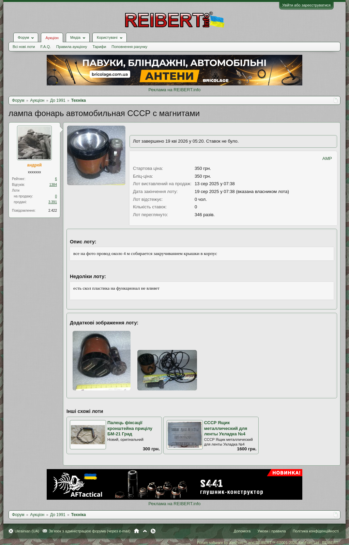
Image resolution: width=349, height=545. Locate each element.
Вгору (144, 531)
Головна (136, 531)
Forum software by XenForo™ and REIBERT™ (268, 543)
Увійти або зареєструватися (306, 5)
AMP (327, 158)
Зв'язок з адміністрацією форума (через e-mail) (90, 531)
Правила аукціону (71, 47)
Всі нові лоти (24, 47)
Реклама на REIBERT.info (174, 89)
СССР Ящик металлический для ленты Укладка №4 (225, 428)
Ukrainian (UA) (27, 531)
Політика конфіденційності (316, 531)
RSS (153, 531)
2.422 (52, 210)
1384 (53, 185)
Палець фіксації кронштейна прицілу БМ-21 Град (129, 428)
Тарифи (99, 47)
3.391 (52, 202)
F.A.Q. (45, 47)
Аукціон (51, 38)
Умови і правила (271, 531)
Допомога (242, 531)
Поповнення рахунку (129, 47)
